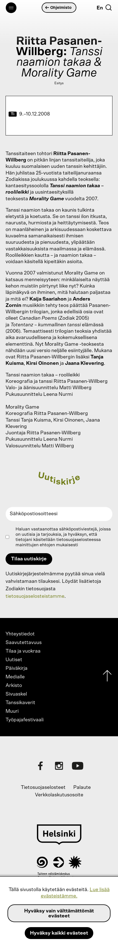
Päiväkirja (16, 668)
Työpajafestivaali (25, 719)
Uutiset (14, 659)
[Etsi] (109, 7)
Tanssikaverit (20, 702)
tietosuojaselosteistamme (35, 596)
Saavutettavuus (24, 642)
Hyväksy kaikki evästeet (59, 933)
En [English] (100, 8)
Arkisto (14, 685)
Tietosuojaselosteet (43, 787)
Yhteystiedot (20, 634)
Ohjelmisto (59, 8)
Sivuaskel (16, 694)
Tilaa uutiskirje (29, 558)
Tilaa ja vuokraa (23, 651)
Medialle (15, 676)
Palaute (82, 787)
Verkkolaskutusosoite (59, 794)
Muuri (12, 711)
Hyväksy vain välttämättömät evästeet (59, 914)
